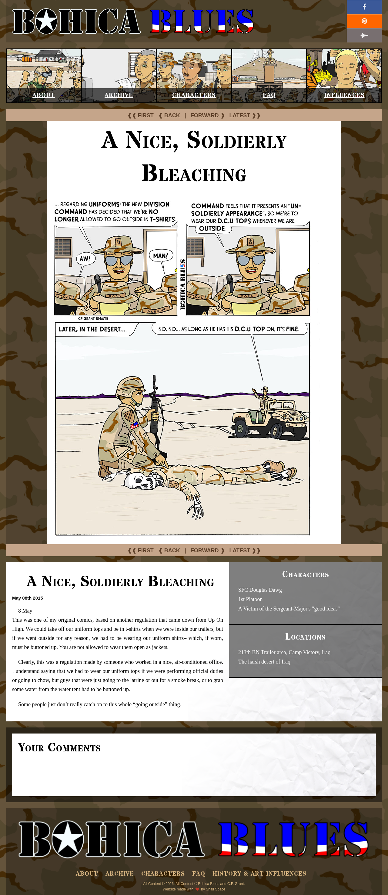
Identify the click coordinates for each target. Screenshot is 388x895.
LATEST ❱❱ (245, 115)
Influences (344, 95)
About (43, 95)
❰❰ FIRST (140, 115)
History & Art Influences (259, 874)
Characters (194, 95)
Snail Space (215, 889)
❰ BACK (169, 115)
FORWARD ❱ (208, 115)
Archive (119, 95)
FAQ (269, 95)
